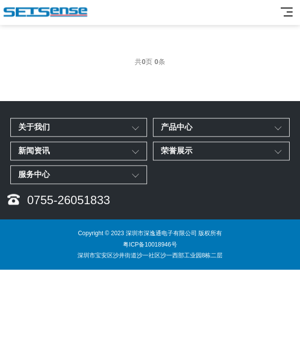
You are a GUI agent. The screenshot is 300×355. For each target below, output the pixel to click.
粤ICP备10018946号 (150, 244)
